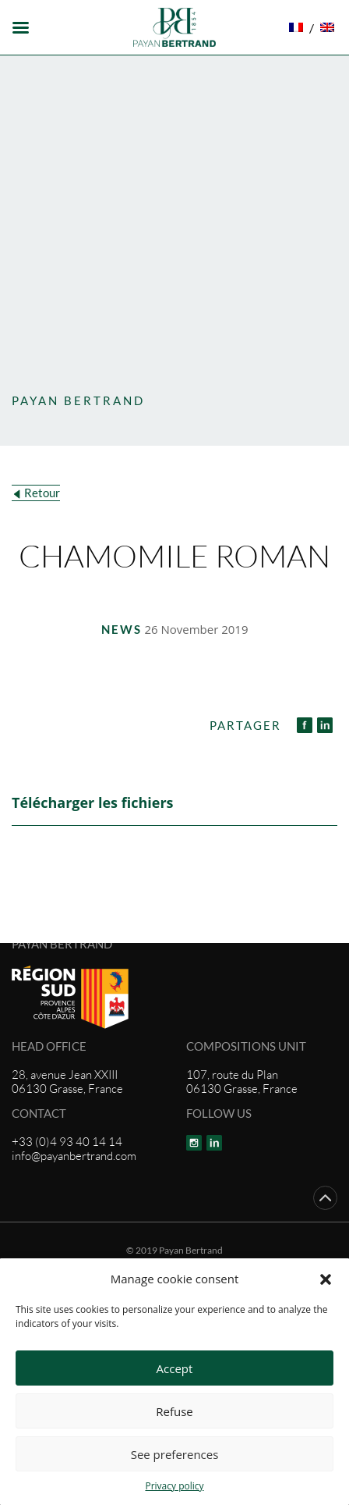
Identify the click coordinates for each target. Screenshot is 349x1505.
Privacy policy (174, 1486)
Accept (175, 1368)
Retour (42, 493)
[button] (325, 1278)
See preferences (175, 1454)
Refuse (174, 1411)
